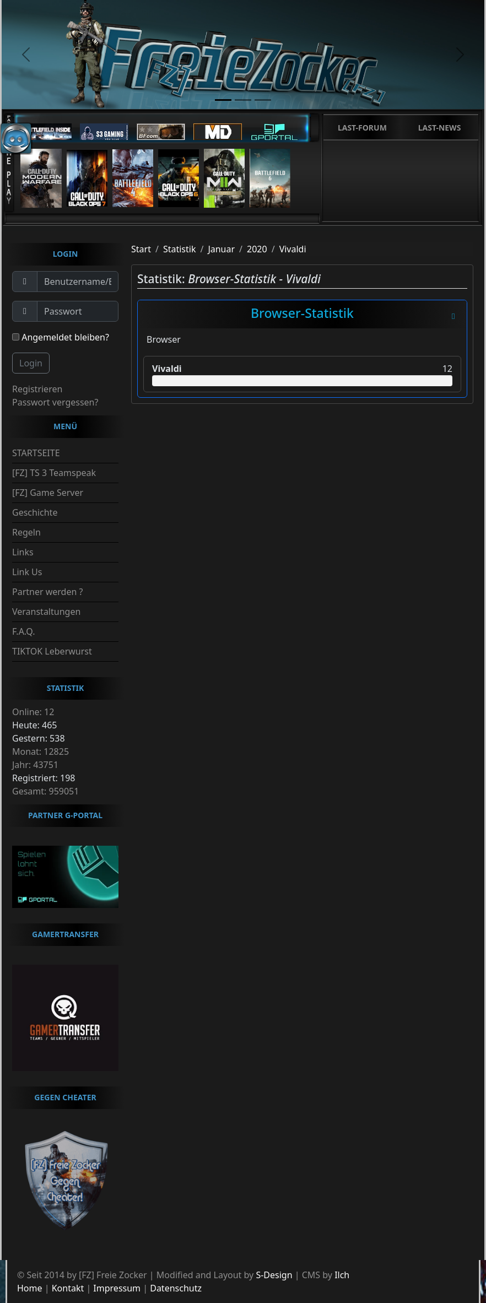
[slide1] (223, 100)
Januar (221, 249)
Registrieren (37, 389)
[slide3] (263, 100)
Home (29, 1288)
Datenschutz (176, 1288)
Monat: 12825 (40, 751)
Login (30, 363)
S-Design (274, 1275)
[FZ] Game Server (47, 492)
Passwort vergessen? (55, 402)
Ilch (341, 1275)
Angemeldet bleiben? (60, 337)
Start (141, 249)
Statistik (179, 249)
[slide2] (243, 100)
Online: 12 (33, 712)
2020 (257, 249)
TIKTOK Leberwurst (52, 651)
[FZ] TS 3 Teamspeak (54, 473)
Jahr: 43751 (35, 765)
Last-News (439, 127)
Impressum (117, 1288)
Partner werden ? (47, 592)
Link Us (27, 572)
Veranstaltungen (46, 611)
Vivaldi (292, 249)
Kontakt (68, 1288)
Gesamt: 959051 (45, 791)
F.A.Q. (23, 631)
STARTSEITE (36, 453)
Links (23, 552)
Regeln (26, 532)
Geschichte (34, 512)
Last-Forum (362, 127)
